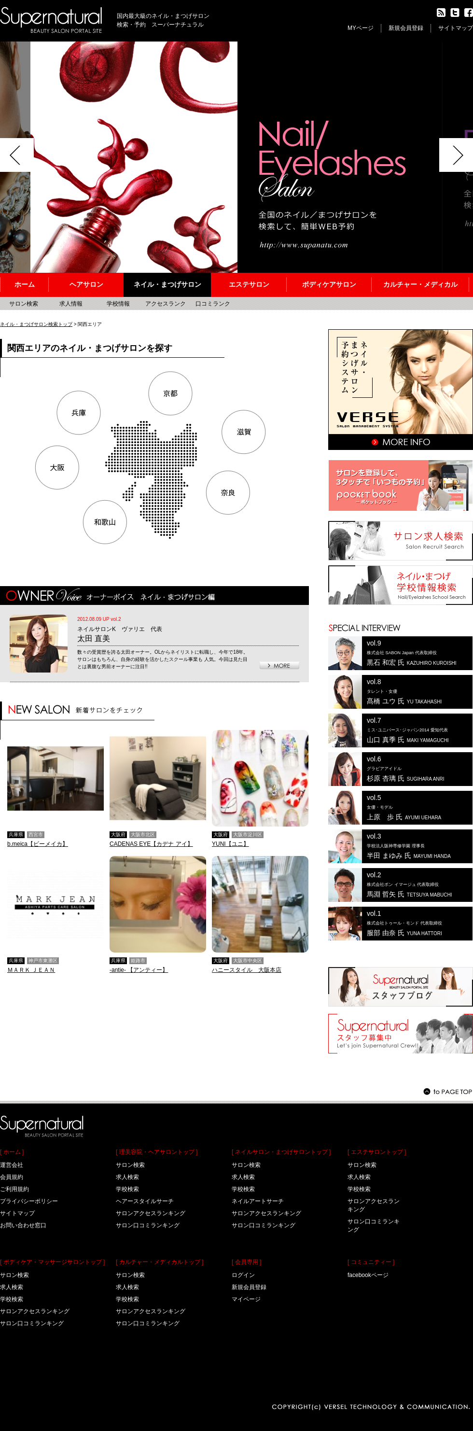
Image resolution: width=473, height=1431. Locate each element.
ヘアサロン (86, 284)
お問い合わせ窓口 (23, 1225)
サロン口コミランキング (32, 1323)
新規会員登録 (406, 28)
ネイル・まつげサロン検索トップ (36, 324)
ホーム (24, 284)
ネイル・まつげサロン (167, 284)
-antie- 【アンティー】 (139, 970)
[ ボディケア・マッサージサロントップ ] (52, 1262)
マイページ (246, 1299)
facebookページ (368, 1275)
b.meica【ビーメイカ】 (37, 844)
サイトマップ (455, 28)
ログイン (243, 1275)
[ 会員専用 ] (246, 1262)
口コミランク (212, 303)
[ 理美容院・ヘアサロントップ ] (156, 1152)
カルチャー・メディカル (420, 284)
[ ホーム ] (12, 1152)
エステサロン (249, 284)
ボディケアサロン (329, 284)
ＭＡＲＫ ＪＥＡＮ (31, 970)
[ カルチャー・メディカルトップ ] (159, 1262)
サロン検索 (14, 1275)
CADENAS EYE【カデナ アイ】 (151, 844)
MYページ (361, 28)
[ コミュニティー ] (371, 1262)
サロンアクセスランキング (35, 1311)
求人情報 (71, 303)
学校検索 (11, 1299)
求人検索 (11, 1287)
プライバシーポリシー (29, 1201)
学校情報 (118, 303)
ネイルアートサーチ (258, 1201)
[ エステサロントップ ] (377, 1152)
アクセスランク (165, 303)
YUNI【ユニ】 (230, 844)
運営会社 (11, 1165)
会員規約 (11, 1177)
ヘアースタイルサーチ (145, 1201)
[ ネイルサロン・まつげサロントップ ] (281, 1152)
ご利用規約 (14, 1189)
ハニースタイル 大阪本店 (246, 970)
